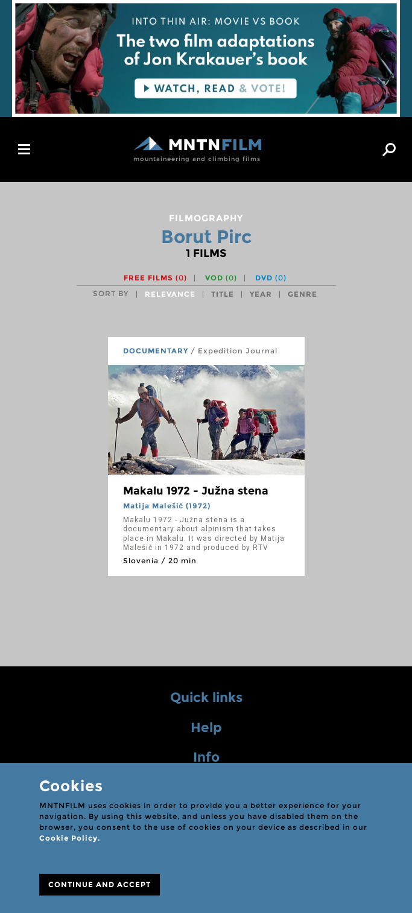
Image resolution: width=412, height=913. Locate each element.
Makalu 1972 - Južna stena (195, 491)
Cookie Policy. (69, 837)
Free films (155, 277)
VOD (221, 277)
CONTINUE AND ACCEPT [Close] (99, 884)
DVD (271, 277)
